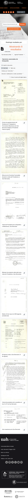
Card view (5, 68)
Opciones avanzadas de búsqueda (10, 60)
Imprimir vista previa (7, 65)
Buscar (22, 24)
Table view (12, 68)
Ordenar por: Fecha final (7, 71)
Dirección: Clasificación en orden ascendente (12, 73)
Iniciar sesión (20, 12)
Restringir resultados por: (14, 42)
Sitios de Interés (14, 7)
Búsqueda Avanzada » (14, 28)
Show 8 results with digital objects (18, 77)
